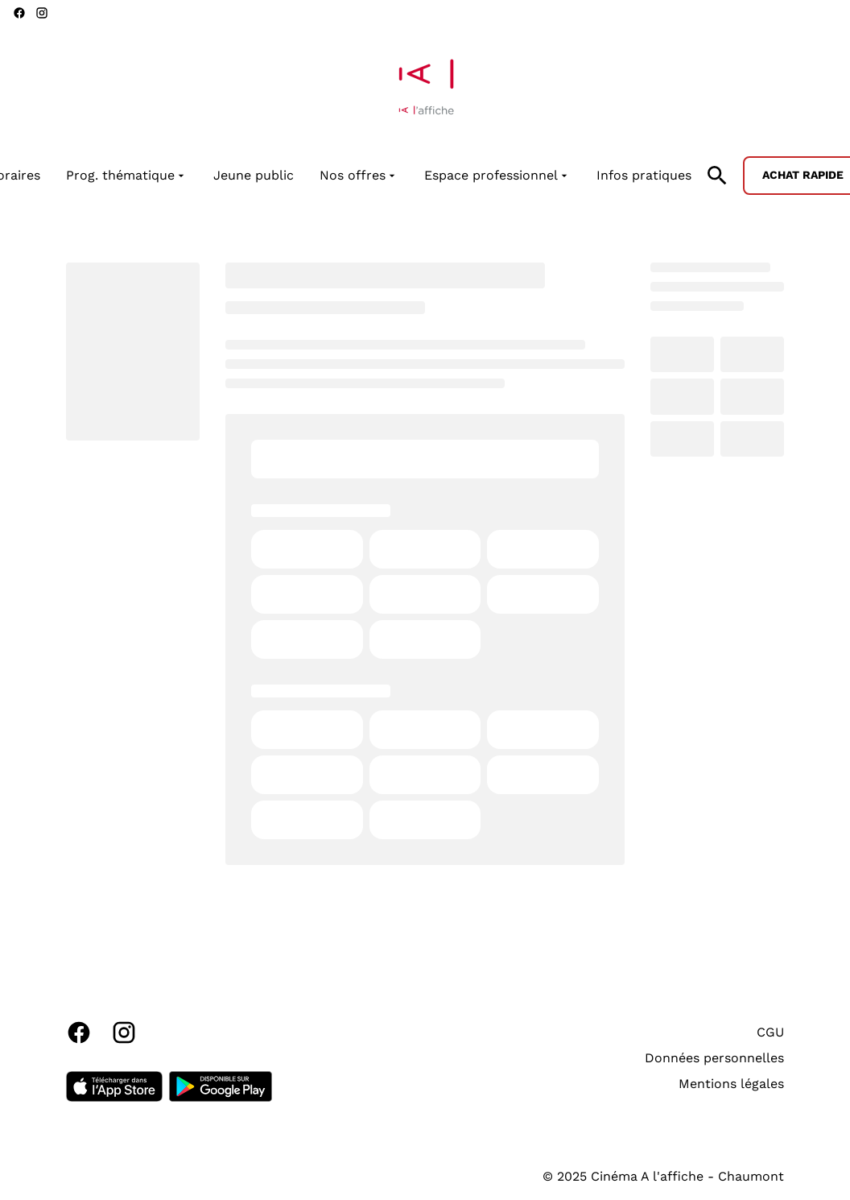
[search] (717, 175)
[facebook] (19, 12)
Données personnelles (714, 1058)
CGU (770, 1032)
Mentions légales (731, 1083)
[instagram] (41, 12)
